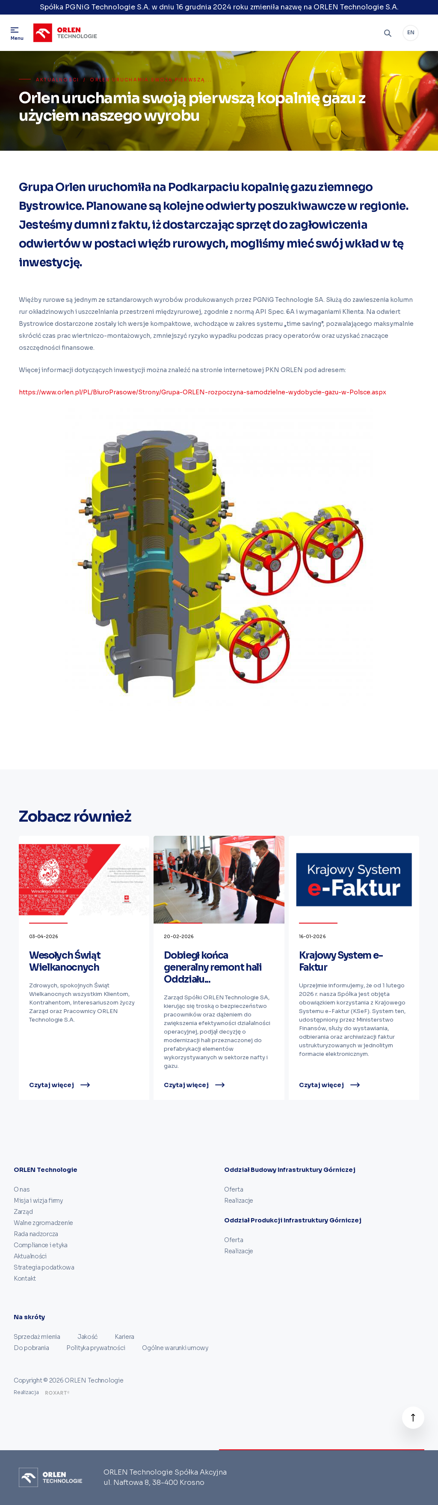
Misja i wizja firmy (38, 1200)
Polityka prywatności (95, 1348)
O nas (22, 1189)
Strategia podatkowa (44, 1267)
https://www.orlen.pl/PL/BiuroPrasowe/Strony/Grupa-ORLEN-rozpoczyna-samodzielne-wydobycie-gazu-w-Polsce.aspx (202, 392)
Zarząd (23, 1212)
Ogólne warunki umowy (175, 1348)
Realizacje (238, 1200)
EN (410, 32)
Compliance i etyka (41, 1245)
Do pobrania (31, 1348)
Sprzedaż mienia (37, 1337)
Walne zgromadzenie (43, 1223)
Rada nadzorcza (36, 1234)
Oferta (233, 1189)
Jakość (87, 1337)
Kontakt (25, 1278)
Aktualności (57, 80)
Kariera (124, 1337)
